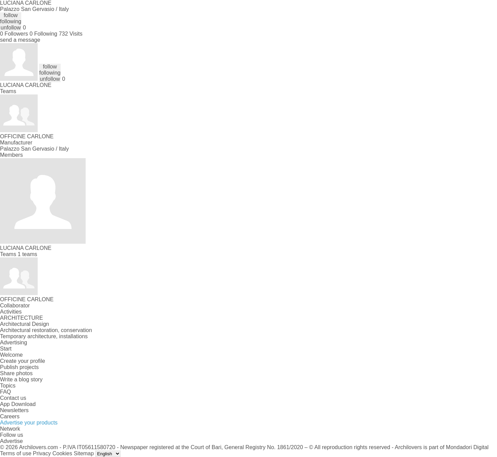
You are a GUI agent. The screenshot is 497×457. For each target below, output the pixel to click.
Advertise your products (29, 423)
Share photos (16, 373)
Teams (8, 91)
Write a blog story (21, 379)
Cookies (62, 453)
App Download (18, 404)
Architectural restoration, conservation (46, 330)
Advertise (11, 441)
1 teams (27, 254)
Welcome (11, 355)
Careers (10, 416)
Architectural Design (24, 324)
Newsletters (14, 410)
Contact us (13, 398)
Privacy (42, 453)
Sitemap (84, 453)
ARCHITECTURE (21, 318)
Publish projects (19, 367)
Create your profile (22, 361)
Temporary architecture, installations (44, 336)
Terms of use (16, 453)
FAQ (5, 392)
